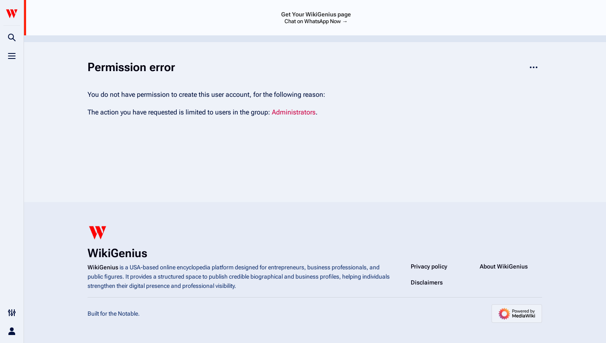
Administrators (294, 112)
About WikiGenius (504, 266)
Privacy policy (429, 266)
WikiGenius (103, 267)
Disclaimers (427, 282)
